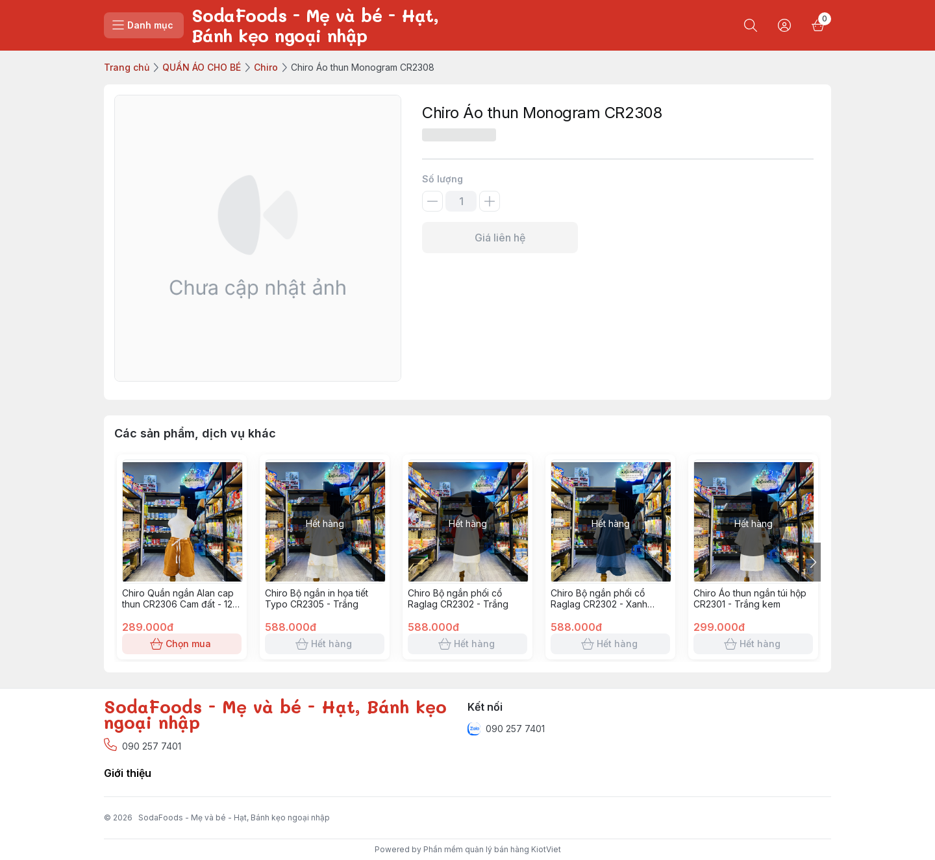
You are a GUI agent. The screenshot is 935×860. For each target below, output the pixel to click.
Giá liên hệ (500, 237)
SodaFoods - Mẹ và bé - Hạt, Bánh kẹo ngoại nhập (234, 817)
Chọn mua (182, 643)
